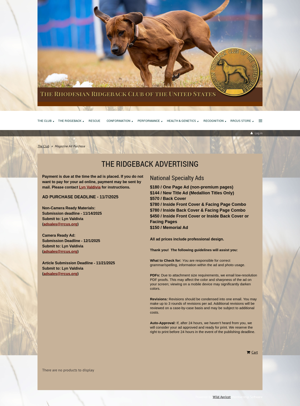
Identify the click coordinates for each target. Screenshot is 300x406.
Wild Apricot (222, 397)
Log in (258, 133)
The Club (43, 146)
